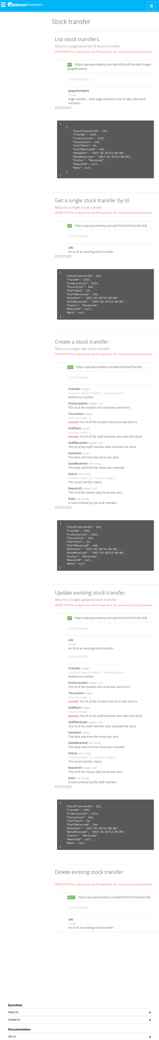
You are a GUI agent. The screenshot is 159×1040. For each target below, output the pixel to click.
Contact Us (14, 1020)
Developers (34, 4)
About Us (13, 1013)
